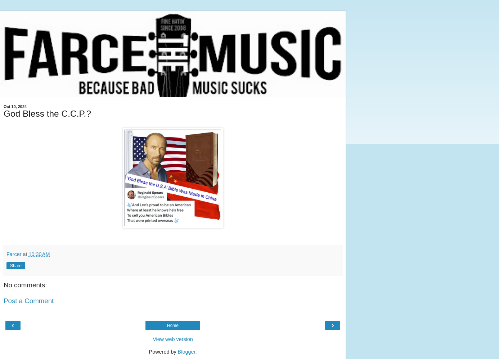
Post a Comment (29, 301)
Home (173, 325)
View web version (173, 339)
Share (16, 265)
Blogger (186, 352)
